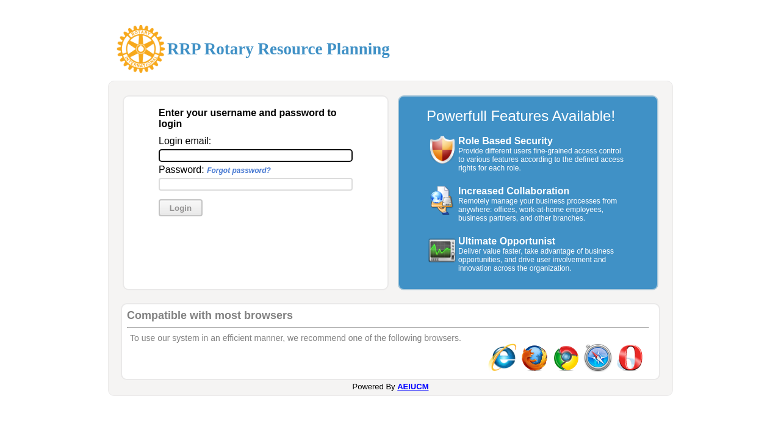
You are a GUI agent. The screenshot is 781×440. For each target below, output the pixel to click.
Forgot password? (239, 170)
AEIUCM (412, 386)
